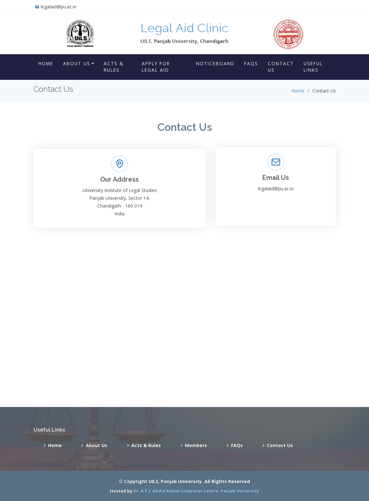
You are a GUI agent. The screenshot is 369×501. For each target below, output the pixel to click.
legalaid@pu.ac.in (58, 7)
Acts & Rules (114, 66)
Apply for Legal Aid (156, 66)
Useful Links (313, 66)
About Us (76, 63)
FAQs (251, 63)
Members (196, 445)
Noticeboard (215, 63)
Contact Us (281, 66)
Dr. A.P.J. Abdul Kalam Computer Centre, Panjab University (196, 491)
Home (45, 63)
